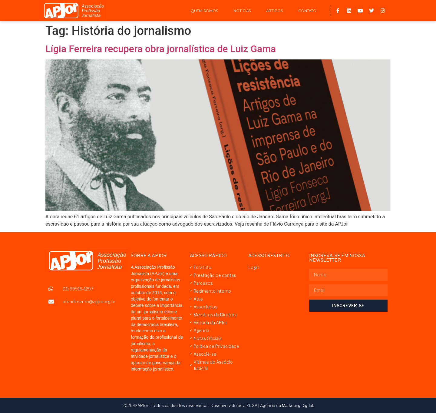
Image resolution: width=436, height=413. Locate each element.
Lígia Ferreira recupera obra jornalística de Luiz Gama (160, 49)
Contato (307, 10)
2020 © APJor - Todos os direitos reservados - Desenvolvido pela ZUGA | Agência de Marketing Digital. (218, 405)
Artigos (274, 10)
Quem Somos (204, 10)
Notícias (242, 10)
